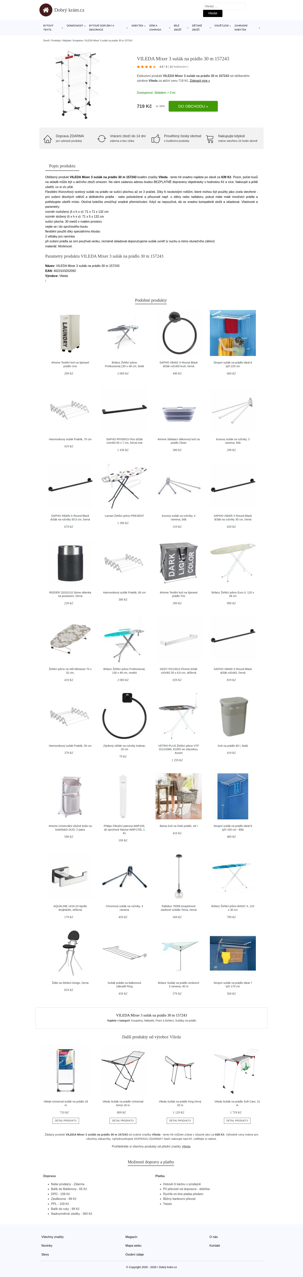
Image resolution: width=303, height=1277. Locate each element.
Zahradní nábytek (241, 27)
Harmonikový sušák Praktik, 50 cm (70, 745)
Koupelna (78, 40)
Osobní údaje (134, 1254)
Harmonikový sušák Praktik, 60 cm (124, 592)
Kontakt (214, 1245)
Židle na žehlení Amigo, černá (70, 982)
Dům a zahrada (155, 27)
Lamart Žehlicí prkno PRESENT (124, 515)
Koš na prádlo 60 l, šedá (233, 745)
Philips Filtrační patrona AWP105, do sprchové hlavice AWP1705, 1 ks (124, 829)
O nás (213, 1237)
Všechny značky (52, 1237)
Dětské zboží (197, 27)
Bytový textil (48, 27)
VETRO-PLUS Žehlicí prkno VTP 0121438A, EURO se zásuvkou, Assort (178, 749)
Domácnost (75, 25)
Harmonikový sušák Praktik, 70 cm (70, 439)
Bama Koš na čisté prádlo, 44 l (178, 825)
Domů (46, 40)
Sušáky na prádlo (185, 1020)
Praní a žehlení (165, 1020)
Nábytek (137, 25)
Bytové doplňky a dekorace (101, 27)
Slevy (45, 1254)
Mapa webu (133, 1245)
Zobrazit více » (200, 80)
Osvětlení (221, 25)
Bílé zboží (177, 27)
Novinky (46, 1245)
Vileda (153, 80)
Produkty (55, 40)
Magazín (131, 1237)
